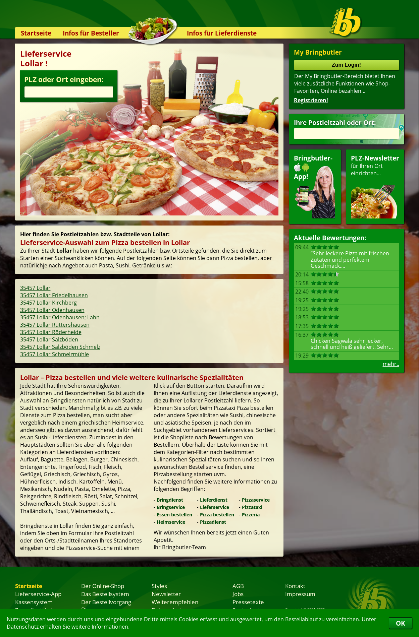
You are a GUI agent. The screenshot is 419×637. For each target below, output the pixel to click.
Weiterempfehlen (175, 602)
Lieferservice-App (38, 594)
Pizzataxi (252, 507)
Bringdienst (170, 500)
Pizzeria (251, 514)
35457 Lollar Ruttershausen (55, 324)
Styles (159, 586)
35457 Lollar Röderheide (51, 332)
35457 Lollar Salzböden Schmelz (60, 347)
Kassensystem (34, 602)
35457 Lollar (35, 288)
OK (400, 623)
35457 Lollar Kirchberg (48, 302)
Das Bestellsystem (105, 594)
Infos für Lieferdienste (222, 33)
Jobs (238, 594)
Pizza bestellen (217, 514)
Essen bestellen (174, 514)
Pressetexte (248, 602)
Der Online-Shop (102, 586)
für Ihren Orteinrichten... (375, 186)
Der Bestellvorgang (106, 602)
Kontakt (295, 586)
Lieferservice (214, 507)
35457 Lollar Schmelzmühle (54, 354)
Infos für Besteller (91, 33)
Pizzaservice (256, 500)
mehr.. (391, 364)
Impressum (300, 594)
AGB (238, 586)
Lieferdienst (213, 500)
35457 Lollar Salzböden (49, 339)
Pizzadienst (213, 522)
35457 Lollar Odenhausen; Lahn (60, 317)
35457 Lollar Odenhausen (52, 310)
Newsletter (166, 594)
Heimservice (171, 522)
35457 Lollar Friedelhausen (54, 295)
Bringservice (171, 507)
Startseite (36, 33)
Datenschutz (23, 626)
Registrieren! (311, 100)
